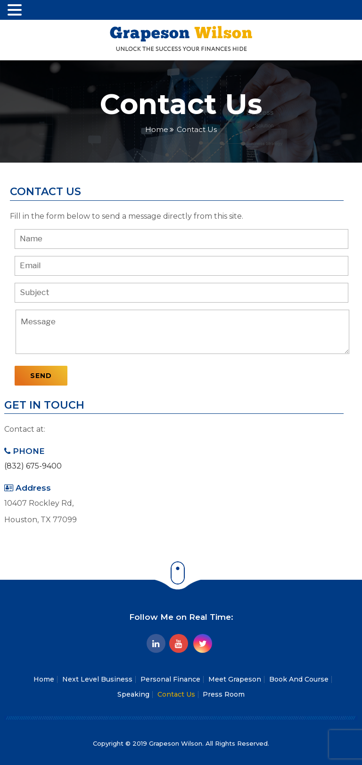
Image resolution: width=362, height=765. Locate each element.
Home (156, 129)
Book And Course (299, 679)
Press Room (224, 694)
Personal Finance (170, 679)
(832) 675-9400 (33, 465)
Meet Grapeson (234, 679)
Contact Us (176, 694)
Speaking (133, 694)
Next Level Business (97, 679)
